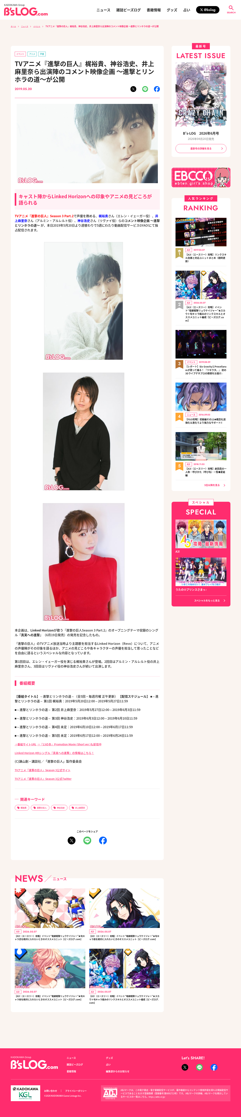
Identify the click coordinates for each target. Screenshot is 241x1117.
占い (186, 10)
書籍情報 (154, 10)
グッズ (172, 10)
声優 (46, 54)
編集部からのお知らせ (119, 1071)
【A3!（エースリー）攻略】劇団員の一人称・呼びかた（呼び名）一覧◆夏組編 (205, 483)
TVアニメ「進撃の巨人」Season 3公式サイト (47, 770)
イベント (41, 26)
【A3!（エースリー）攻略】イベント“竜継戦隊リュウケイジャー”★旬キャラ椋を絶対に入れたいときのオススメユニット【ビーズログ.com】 (50, 1011)
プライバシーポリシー (80, 1091)
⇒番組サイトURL (27, 744)
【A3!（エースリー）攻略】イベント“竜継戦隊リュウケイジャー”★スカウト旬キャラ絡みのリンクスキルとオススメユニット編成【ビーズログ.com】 (124, 1013)
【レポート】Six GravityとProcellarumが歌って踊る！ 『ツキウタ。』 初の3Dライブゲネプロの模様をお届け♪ (205, 375)
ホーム (14, 26)
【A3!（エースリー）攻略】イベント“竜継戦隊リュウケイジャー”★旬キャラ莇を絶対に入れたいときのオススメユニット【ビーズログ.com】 (124, 943)
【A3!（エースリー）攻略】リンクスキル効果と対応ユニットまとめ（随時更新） (205, 259)
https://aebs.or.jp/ (158, 1096)
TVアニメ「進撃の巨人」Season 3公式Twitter (48, 779)
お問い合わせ (51, 1091)
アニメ (35, 54)
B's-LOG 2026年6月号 (201, 133)
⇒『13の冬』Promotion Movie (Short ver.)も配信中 (78, 744)
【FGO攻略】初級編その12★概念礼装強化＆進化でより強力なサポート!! (205, 430)
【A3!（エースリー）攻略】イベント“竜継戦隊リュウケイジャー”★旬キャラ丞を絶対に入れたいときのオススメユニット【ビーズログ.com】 (50, 943)
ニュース (103, 10)
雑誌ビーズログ (128, 10)
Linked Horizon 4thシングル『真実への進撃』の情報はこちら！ (60, 753)
